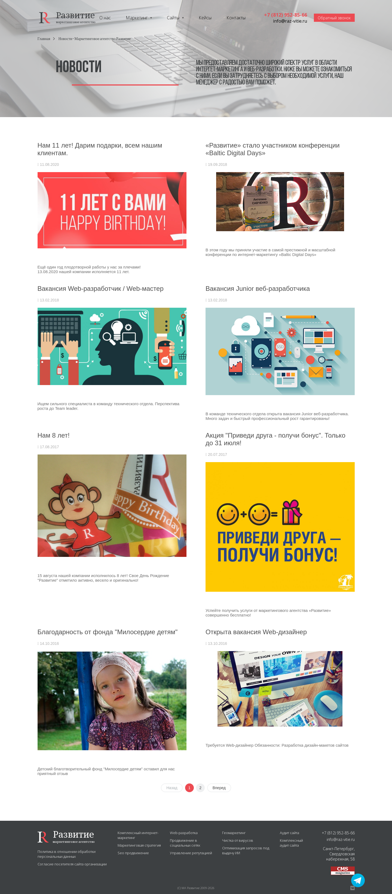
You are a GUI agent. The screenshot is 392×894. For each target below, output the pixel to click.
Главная (44, 38)
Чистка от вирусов (237, 840)
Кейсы (205, 18)
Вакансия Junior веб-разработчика (258, 288)
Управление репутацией (191, 852)
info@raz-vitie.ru (290, 21)
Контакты (236, 18)
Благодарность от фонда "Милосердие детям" (108, 632)
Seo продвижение (133, 852)
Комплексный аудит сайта (291, 843)
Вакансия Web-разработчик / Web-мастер (101, 288)
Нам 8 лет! (54, 435)
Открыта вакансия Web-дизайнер (256, 632)
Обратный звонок (334, 17)
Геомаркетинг (234, 832)
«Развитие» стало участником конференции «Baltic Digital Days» (273, 149)
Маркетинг (137, 18)
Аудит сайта (289, 832)
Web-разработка (184, 832)
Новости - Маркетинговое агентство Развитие (95, 38)
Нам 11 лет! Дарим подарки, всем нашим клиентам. (100, 149)
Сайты (173, 18)
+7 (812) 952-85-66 (285, 14)
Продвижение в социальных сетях (185, 843)
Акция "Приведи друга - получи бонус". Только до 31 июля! (275, 439)
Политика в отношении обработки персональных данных (67, 854)
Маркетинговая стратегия (139, 845)
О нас (105, 18)
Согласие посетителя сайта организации (72, 864)
